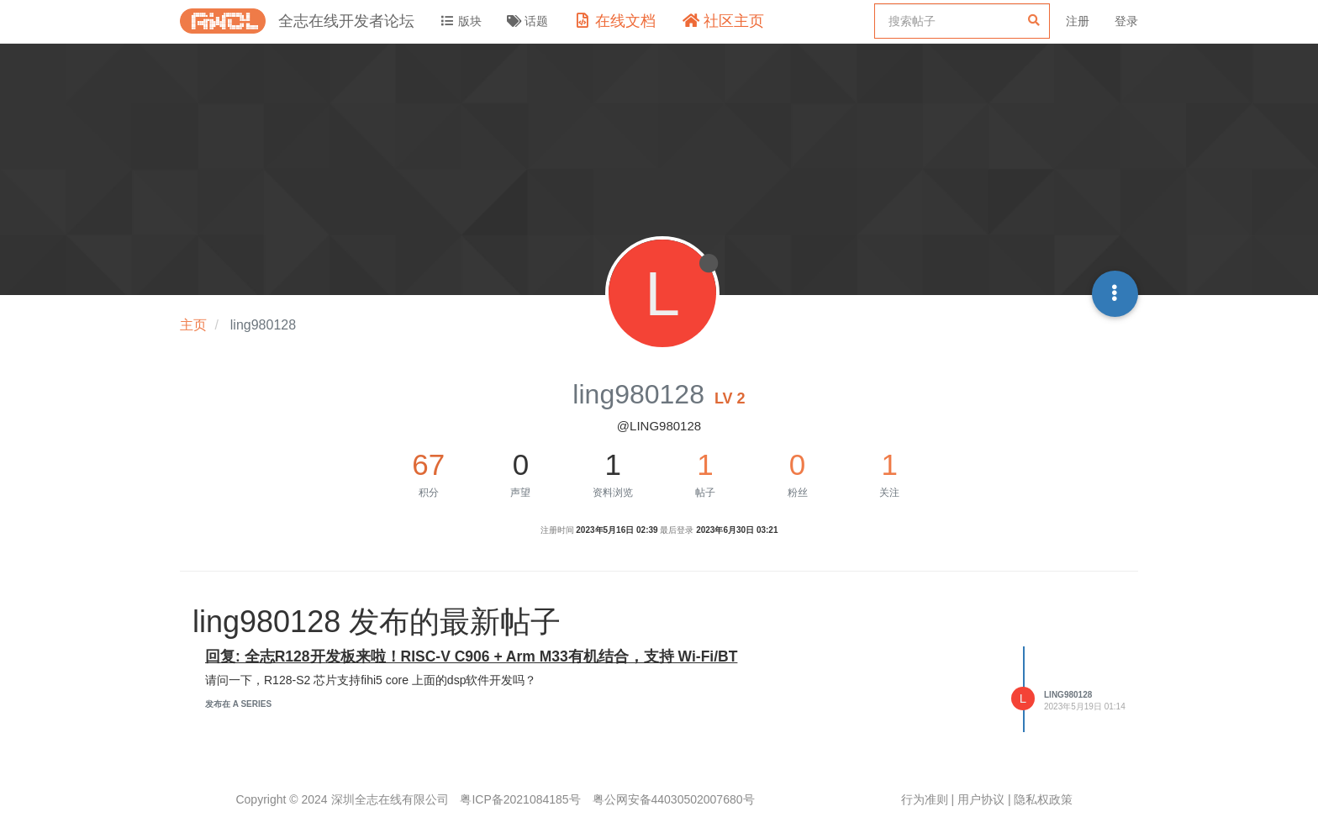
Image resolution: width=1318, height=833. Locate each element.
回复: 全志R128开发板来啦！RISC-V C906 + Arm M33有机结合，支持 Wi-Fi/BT (471, 656)
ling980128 (1068, 694)
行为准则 (924, 799)
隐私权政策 (1043, 799)
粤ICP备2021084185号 (520, 799)
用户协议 (980, 799)
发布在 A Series (238, 704)
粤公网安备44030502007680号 (674, 799)
